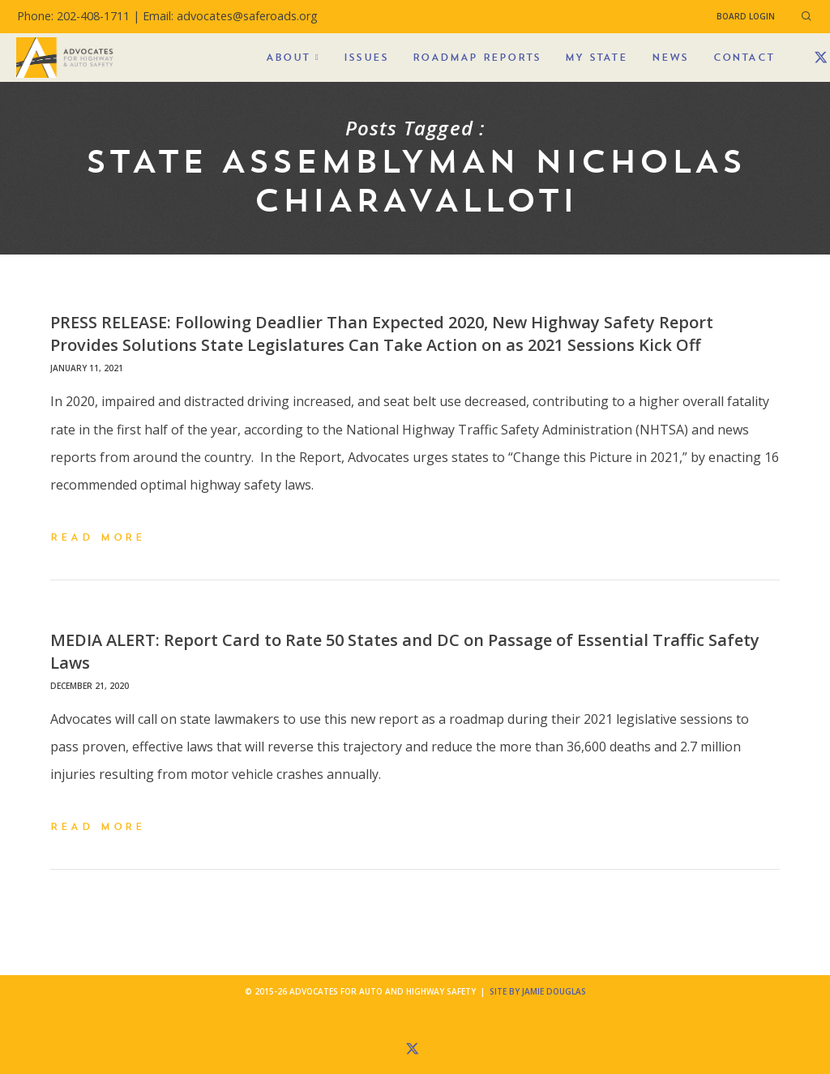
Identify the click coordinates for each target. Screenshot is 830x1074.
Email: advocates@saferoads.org (230, 16)
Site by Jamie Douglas (538, 991)
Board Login (746, 16)
